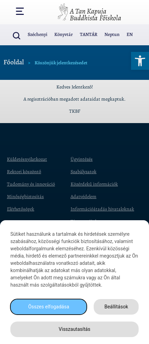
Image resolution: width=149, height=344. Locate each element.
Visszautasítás (74, 329)
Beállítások (116, 306)
